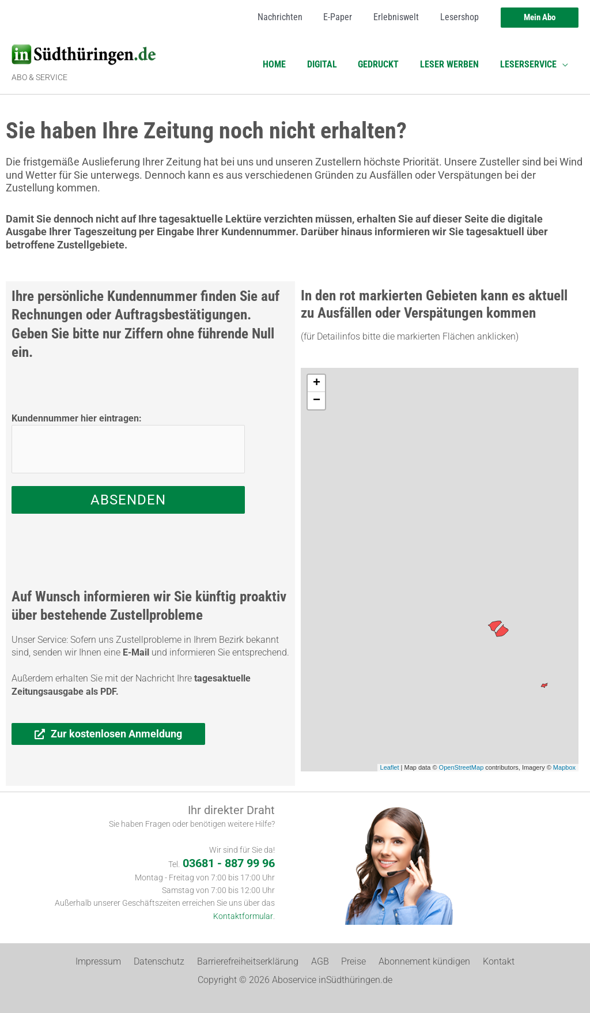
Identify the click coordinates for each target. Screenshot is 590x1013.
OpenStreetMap (461, 767)
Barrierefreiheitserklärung (251, 961)
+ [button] (316, 383)
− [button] (316, 400)
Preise (350, 961)
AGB (320, 961)
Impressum (108, 961)
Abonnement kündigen (418, 961)
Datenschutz (166, 961)
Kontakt (489, 961)
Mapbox (564, 767)
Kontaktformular (243, 916)
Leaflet (389, 767)
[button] (539, 17)
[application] (563, 64)
